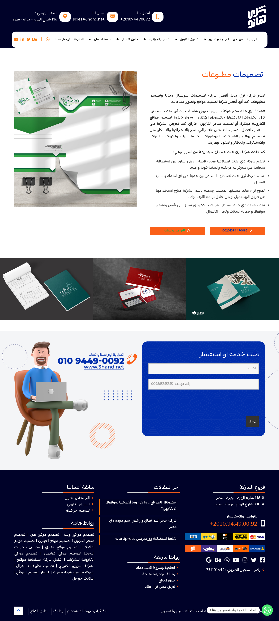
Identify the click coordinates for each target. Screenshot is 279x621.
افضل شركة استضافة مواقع (39, 560)
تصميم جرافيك (78, 511)
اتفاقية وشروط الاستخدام (155, 568)
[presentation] (227, 403)
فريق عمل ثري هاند (160, 587)
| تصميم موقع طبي (46, 535)
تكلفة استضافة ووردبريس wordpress (145, 539)
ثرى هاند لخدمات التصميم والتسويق (189, 611)
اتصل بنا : (142, 13)
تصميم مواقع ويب (79, 535)
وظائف (58, 611)
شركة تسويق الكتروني (75, 566)
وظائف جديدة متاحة (158, 574)
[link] (75, 400)
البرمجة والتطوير (77, 498)
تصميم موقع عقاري (61, 547)
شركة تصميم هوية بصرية (73, 573)
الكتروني (80, 541)
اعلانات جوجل (83, 579)
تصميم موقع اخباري (54, 541)
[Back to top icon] (18, 611)
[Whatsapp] (267, 610)
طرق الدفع (166, 581)
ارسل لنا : (98, 13)
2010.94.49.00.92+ (233, 523)
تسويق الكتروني (78, 505)
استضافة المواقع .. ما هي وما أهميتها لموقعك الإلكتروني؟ (141, 506)
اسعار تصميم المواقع (32, 573)
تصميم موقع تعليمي (62, 554)
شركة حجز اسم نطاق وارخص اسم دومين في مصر (142, 524)
